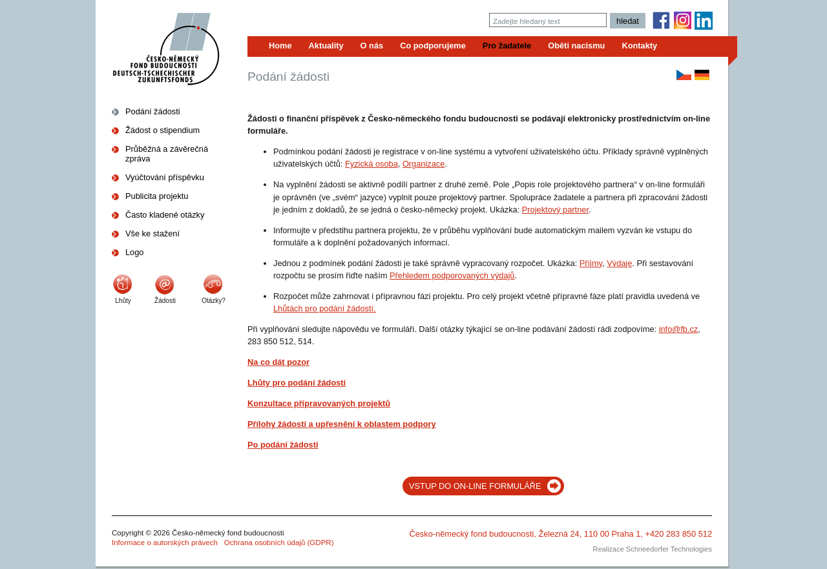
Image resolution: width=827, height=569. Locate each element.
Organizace (424, 164)
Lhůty (123, 300)
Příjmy (591, 263)
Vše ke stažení (152, 233)
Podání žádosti (152, 111)
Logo (134, 252)
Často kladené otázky (164, 215)
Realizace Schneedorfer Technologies (652, 549)
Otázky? (213, 300)
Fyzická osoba (371, 164)
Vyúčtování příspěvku (164, 177)
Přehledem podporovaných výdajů (452, 275)
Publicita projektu (156, 196)
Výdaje (619, 263)
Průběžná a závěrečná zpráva (166, 153)
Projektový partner (555, 209)
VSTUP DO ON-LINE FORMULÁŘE (475, 486)
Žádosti (165, 300)
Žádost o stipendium (162, 130)
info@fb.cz (678, 329)
